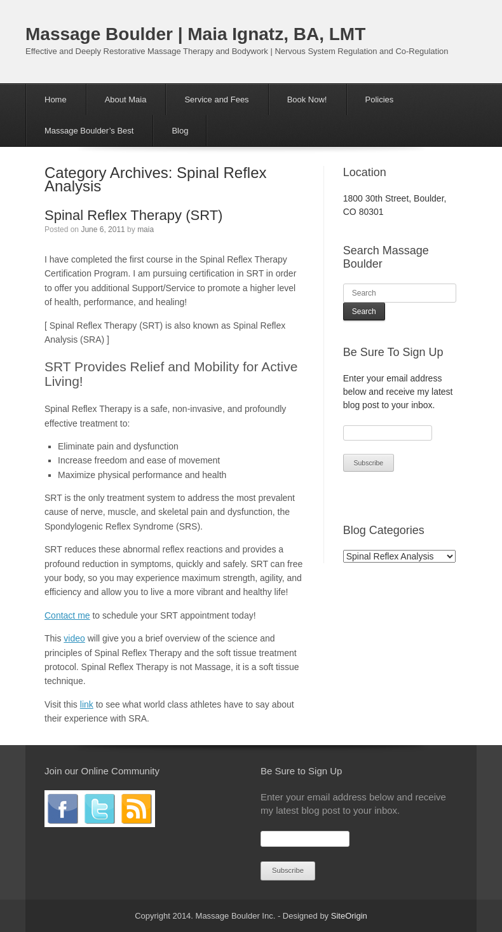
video (74, 638)
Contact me (67, 615)
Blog (180, 130)
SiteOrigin (349, 916)
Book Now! (307, 99)
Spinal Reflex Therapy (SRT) (133, 215)
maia (145, 229)
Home (55, 99)
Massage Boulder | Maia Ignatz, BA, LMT (195, 34)
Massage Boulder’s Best (88, 130)
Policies (379, 99)
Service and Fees (216, 99)
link (86, 704)
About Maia (126, 99)
